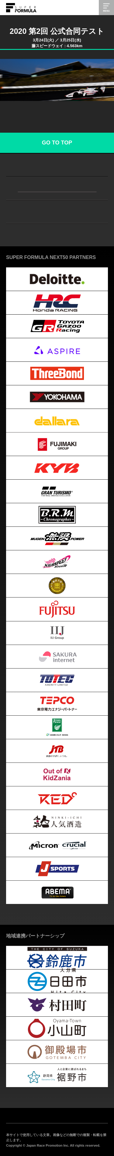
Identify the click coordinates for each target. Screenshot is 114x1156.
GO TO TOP (57, 143)
